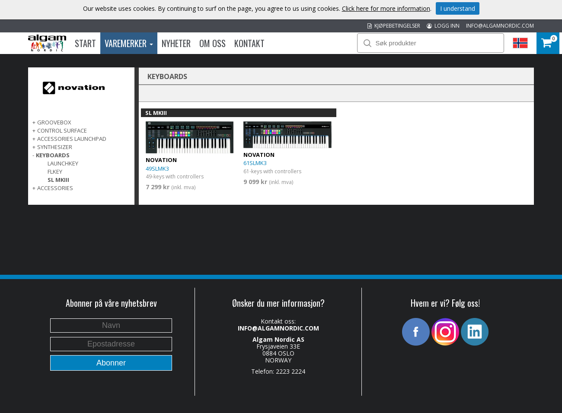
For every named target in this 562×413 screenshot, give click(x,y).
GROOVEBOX (54, 122)
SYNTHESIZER (54, 147)
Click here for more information (386, 8)
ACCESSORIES (55, 188)
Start (85, 43)
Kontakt (249, 43)
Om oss (212, 43)
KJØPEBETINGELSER (393, 25)
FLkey (55, 171)
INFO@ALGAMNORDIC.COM (500, 25)
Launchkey (63, 163)
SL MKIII (58, 180)
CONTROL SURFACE (62, 130)
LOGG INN (443, 25)
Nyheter (176, 43)
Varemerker (129, 43)
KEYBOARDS (53, 155)
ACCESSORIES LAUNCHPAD (71, 139)
